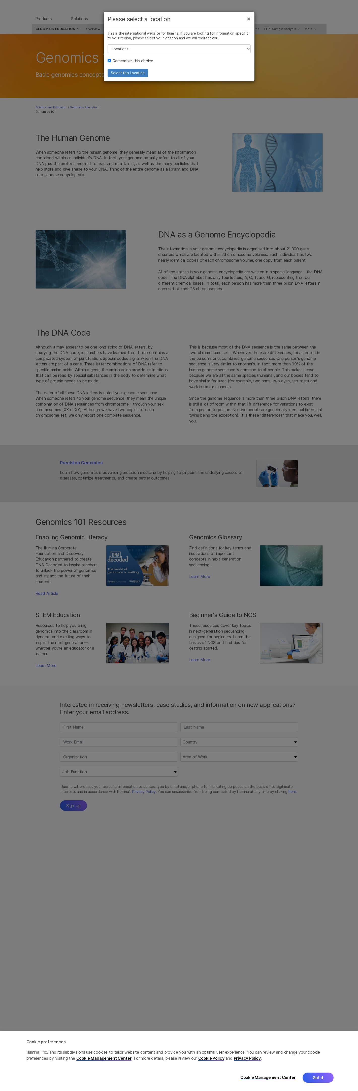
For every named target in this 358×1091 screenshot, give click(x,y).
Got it (318, 1077)
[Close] (249, 22)
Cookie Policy (211, 1058)
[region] (179, 1061)
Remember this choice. (131, 64)
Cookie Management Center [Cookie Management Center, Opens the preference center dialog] (268, 1077)
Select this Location (128, 76)
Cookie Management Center (104, 1058)
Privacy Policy (247, 1058)
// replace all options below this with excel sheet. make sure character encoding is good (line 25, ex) (179, 52)
